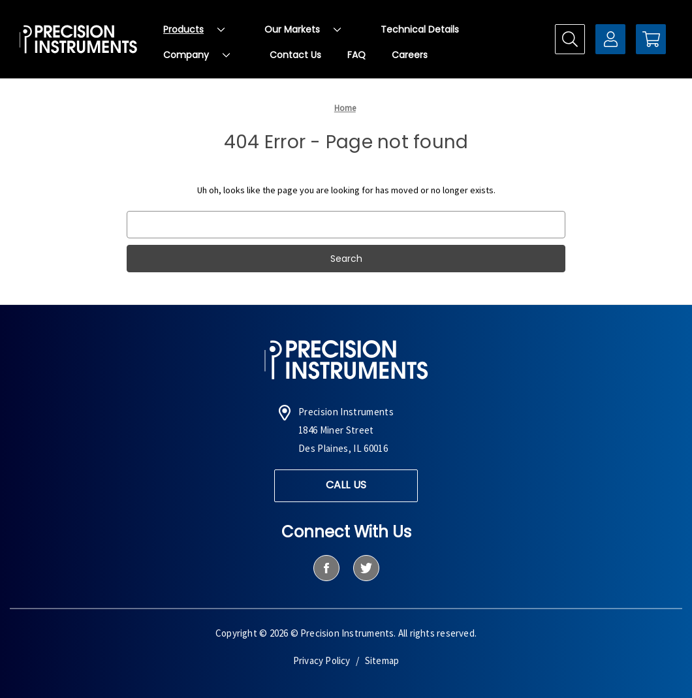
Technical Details (420, 29)
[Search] (570, 39)
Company (196, 54)
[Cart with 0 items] (651, 39)
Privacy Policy (322, 660)
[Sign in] (610, 39)
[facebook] (326, 568)
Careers (410, 54)
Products (194, 29)
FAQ (356, 54)
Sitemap (382, 660)
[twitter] (366, 568)
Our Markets (302, 29)
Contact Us (295, 54)
